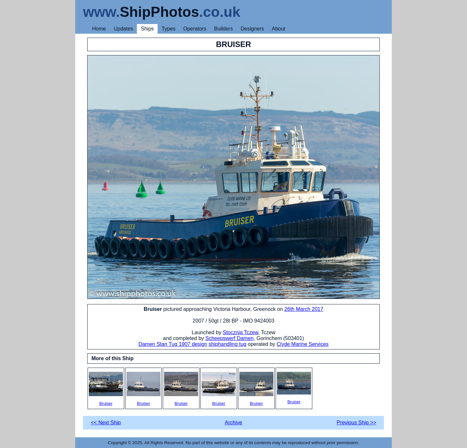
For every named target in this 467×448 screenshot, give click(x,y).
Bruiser (106, 389)
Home (99, 28)
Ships (147, 28)
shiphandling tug (227, 344)
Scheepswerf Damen (229, 338)
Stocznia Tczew (240, 332)
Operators (194, 28)
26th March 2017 (303, 309)
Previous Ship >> (356, 422)
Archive (233, 422)
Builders (223, 28)
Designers (252, 28)
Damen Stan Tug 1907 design (172, 344)
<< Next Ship (106, 422)
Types (168, 28)
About (278, 28)
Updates (123, 28)
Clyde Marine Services (303, 344)
